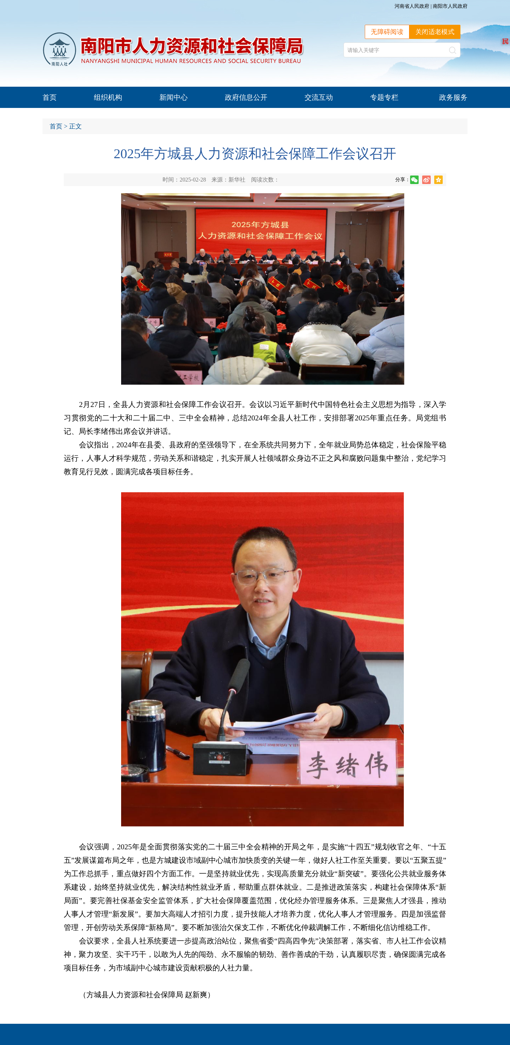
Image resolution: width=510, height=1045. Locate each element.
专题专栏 (384, 97)
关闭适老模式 (434, 31)
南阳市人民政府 (450, 6)
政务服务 (453, 97)
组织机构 (108, 97)
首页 (49, 97)
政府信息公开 (246, 97)
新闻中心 (173, 97)
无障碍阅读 (387, 31)
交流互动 (319, 97)
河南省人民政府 (412, 6)
